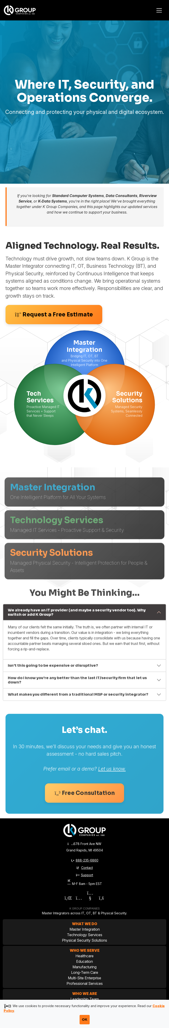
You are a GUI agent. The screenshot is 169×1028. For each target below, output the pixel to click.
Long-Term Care (84, 972)
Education (84, 961)
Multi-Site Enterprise (84, 978)
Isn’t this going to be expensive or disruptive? (53, 690)
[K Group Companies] (25, 10)
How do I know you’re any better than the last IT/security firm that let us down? (77, 704)
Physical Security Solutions (84, 940)
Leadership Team (84, 999)
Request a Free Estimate (54, 314)
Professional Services (84, 983)
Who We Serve (85, 950)
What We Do (84, 923)
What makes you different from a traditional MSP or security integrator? (78, 719)
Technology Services (84, 934)
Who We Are (84, 993)
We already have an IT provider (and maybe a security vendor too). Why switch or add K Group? (77, 637)
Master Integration (84, 929)
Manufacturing (84, 967)
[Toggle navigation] (159, 10)
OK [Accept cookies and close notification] (84, 1019)
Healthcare (84, 956)
